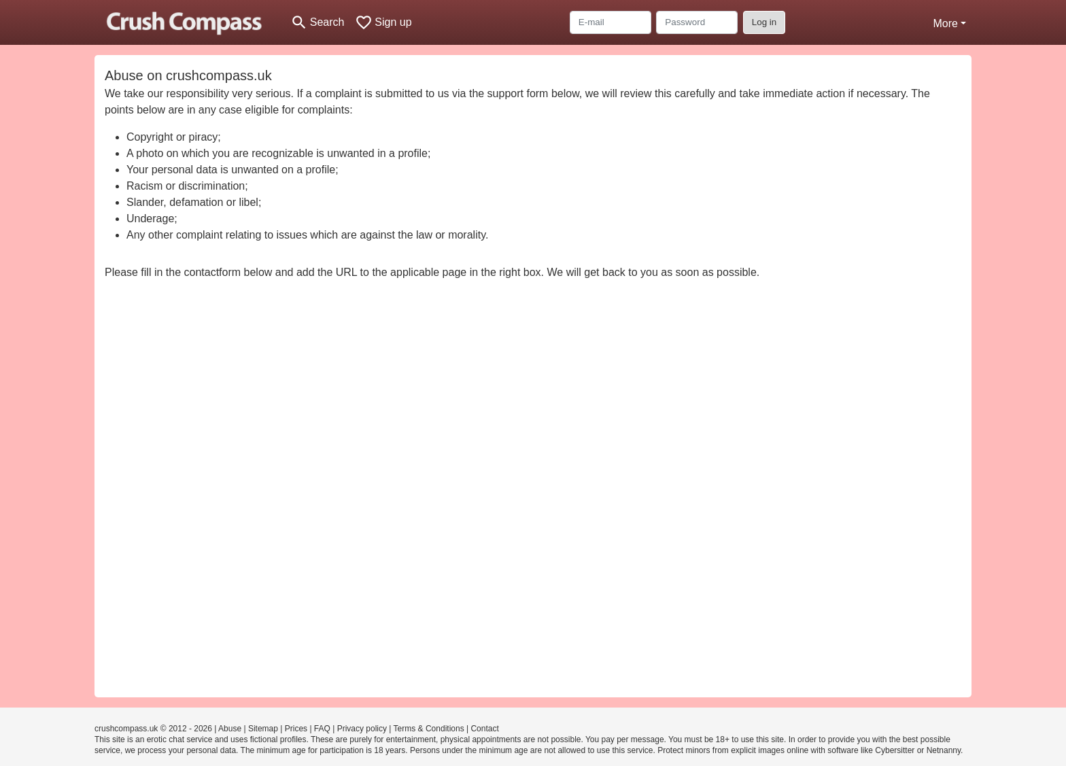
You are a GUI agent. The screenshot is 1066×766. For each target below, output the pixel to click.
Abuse (229, 728)
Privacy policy (362, 728)
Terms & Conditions (429, 728)
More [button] (945, 23)
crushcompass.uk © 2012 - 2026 (153, 728)
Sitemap (263, 728)
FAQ (322, 728)
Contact (484, 728)
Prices (296, 728)
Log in (764, 22)
